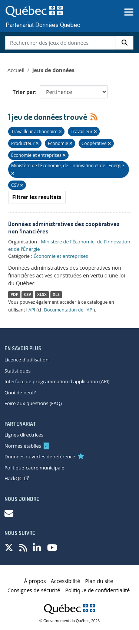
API (32, 310)
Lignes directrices (23, 434)
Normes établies (22, 445)
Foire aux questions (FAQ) (33, 403)
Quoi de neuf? (20, 392)
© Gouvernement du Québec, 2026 (69, 620)
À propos (35, 580)
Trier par (24, 91)
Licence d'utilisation (26, 359)
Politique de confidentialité (97, 590)
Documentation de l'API (68, 310)
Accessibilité (65, 580)
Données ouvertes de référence (39, 456)
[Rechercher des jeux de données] (60, 43)
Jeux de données (53, 70)
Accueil (15, 70)
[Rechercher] (124, 43)
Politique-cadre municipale (34, 467)
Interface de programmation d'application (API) (56, 381)
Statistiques (17, 370)
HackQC (16, 478)
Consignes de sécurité (33, 590)
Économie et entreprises (60, 256)
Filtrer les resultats (37, 197)
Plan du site (99, 580)
